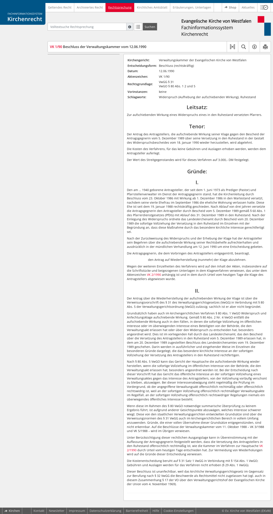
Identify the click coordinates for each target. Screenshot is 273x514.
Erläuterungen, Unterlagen (192, 7)
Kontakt (38, 511)
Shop (230, 7)
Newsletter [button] (56, 511)
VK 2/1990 (154, 275)
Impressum (77, 511)
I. (52, 60)
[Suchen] (150, 27)
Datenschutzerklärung (105, 511)
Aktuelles (248, 7)
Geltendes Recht (59, 7)
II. (52, 67)
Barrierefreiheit (137, 511)
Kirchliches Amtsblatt (152, 7)
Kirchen (12, 511)
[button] (264, 7)
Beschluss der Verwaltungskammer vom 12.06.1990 (98, 46)
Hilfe (155, 511)
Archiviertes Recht (90, 7)
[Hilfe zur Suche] (129, 27)
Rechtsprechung (120, 7)
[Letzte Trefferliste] (138, 27)
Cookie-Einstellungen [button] (179, 511)
